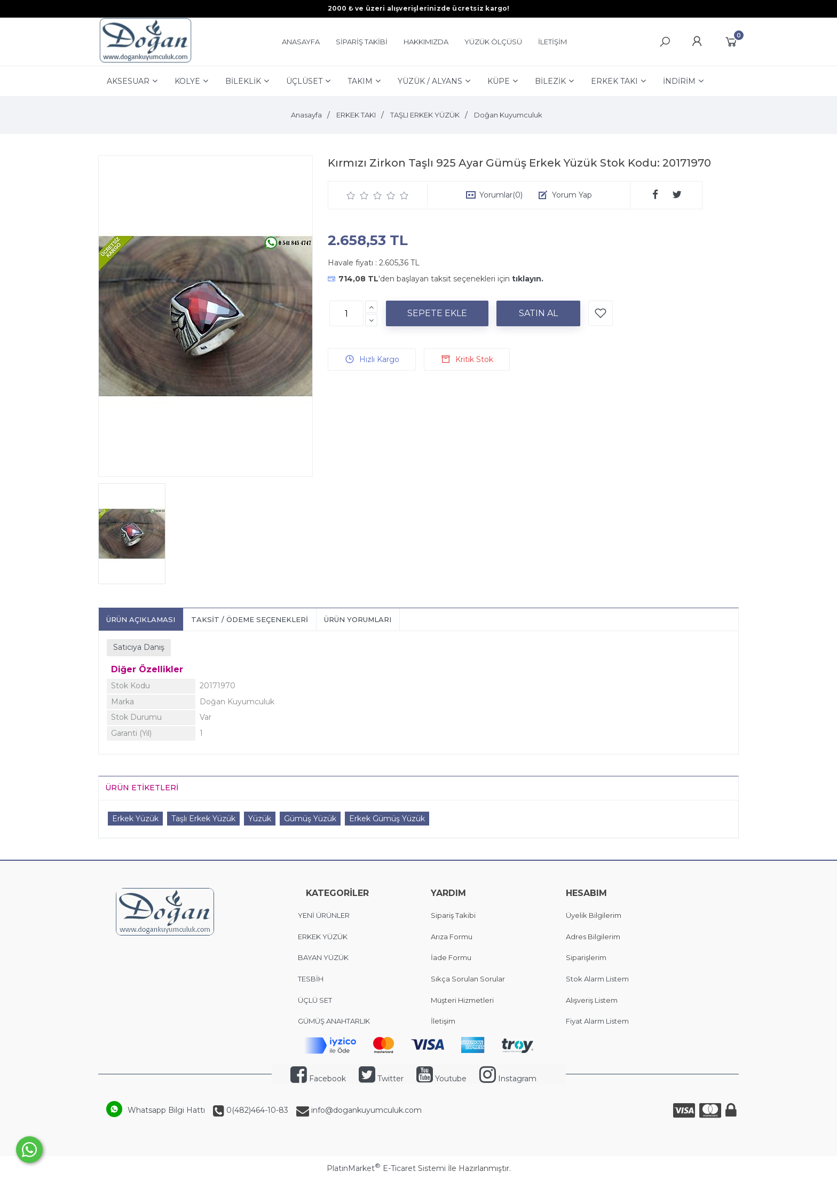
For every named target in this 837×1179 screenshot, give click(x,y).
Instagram (507, 1078)
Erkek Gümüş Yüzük (387, 818)
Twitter (381, 1078)
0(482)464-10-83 (256, 1110)
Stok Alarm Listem (597, 978)
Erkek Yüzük (135, 818)
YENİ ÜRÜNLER (324, 915)
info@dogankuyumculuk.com (365, 1110)
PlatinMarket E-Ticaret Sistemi (386, 1168)
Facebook (318, 1078)
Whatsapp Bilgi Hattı (166, 1110)
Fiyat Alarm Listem (597, 1021)
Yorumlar (501, 195)
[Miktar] (346, 313)
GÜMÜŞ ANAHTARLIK (334, 1021)
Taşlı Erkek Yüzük (203, 818)
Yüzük (259, 818)
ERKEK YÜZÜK (323, 936)
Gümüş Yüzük (310, 818)
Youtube (441, 1078)
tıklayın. (527, 279)
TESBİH (310, 978)
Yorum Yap (572, 195)
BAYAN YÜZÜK (323, 957)
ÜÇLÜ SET (316, 1000)
